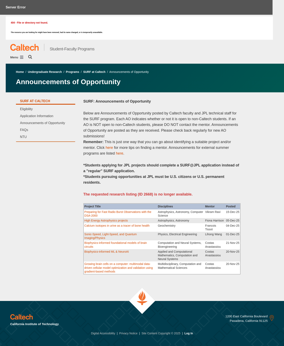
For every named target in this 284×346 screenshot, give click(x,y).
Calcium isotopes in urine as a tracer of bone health (117, 225)
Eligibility (26, 109)
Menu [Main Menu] (16, 57)
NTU (23, 137)
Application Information (36, 116)
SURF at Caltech (94, 71)
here (109, 148)
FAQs (24, 130)
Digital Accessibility (103, 333)
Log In (188, 333)
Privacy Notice (128, 333)
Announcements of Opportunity (42, 123)
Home (20, 71)
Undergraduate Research (45, 71)
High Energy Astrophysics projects (106, 220)
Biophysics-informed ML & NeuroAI (106, 251)
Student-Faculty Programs (72, 49)
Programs (72, 71)
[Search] (30, 57)
